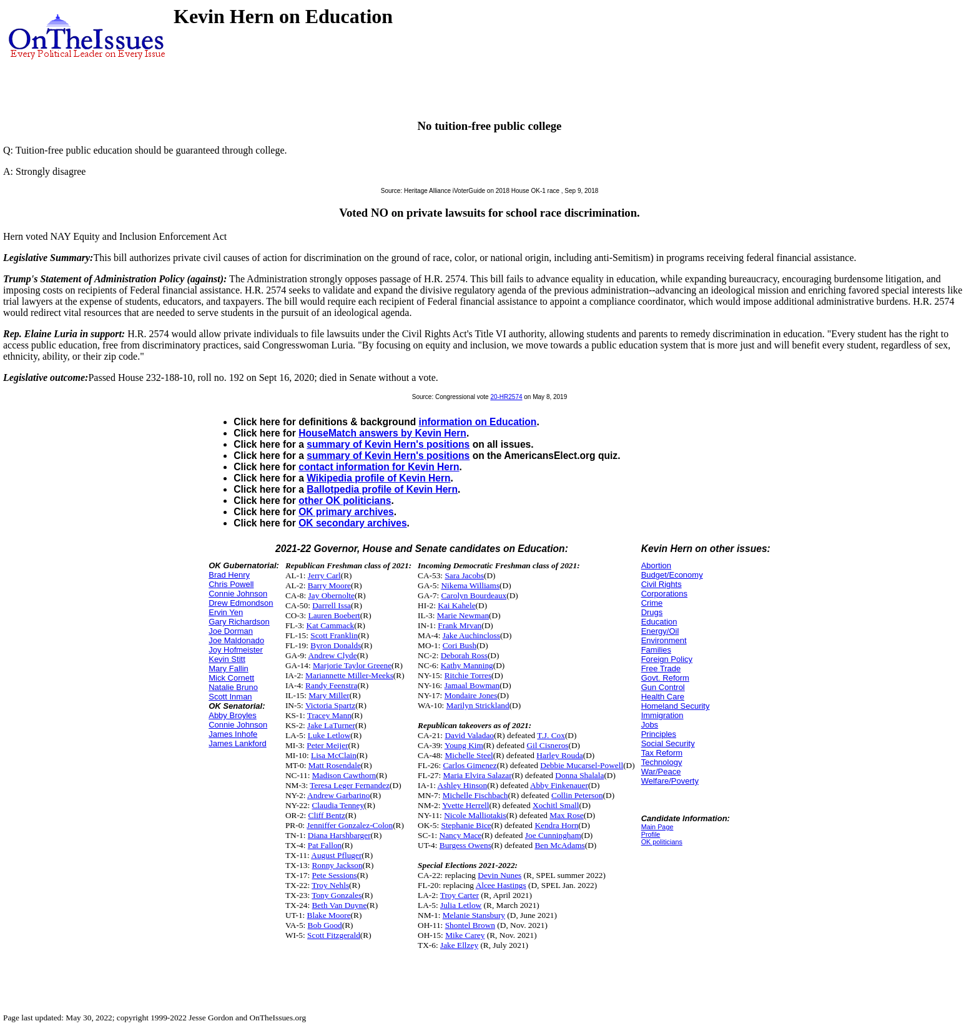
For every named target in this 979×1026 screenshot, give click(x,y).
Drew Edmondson (241, 603)
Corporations (664, 593)
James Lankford (238, 743)
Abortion (656, 565)
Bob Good (325, 925)
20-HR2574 (506, 396)
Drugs (652, 612)
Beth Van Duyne (339, 905)
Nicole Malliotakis (475, 815)
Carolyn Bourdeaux (473, 595)
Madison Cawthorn (344, 775)
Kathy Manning (467, 665)
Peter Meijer (327, 745)
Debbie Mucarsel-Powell (581, 765)
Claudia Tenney (338, 805)
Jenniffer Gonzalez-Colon (350, 825)
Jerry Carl (324, 575)
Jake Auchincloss (471, 635)
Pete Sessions (334, 875)
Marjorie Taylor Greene (352, 665)
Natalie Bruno (233, 687)
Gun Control (663, 687)
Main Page (657, 827)
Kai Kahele (456, 605)
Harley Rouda (559, 755)
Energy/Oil (660, 631)
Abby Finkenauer (559, 785)
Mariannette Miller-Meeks (349, 675)
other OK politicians (344, 500)
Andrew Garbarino (338, 795)
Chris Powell (231, 584)
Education (659, 621)
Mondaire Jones (471, 695)
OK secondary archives (352, 523)
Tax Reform (661, 752)
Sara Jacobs (464, 575)
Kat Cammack (331, 625)
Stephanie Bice (466, 825)
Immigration (662, 715)
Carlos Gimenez (469, 765)
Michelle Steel (469, 755)
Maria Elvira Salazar (477, 775)
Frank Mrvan (459, 625)
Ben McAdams (559, 845)
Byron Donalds (335, 645)
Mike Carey (465, 935)
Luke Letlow (329, 735)
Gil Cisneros (547, 745)
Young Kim (464, 745)
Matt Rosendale (334, 765)
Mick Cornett (231, 678)
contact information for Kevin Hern (378, 466)
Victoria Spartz (330, 705)
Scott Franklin (334, 635)
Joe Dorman (231, 631)
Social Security (668, 743)
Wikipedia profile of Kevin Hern (378, 478)
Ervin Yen (226, 612)
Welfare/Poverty (670, 781)
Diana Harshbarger (339, 835)
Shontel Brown (470, 925)
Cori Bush (459, 645)
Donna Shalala (579, 775)
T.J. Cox (551, 735)
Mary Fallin (228, 668)
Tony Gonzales (337, 895)
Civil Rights (661, 584)
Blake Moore (329, 915)
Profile (651, 834)
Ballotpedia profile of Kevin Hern (382, 489)
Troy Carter (459, 895)
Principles (658, 734)
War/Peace (661, 771)
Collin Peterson (577, 795)
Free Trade (661, 668)
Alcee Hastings (501, 885)
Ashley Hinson (463, 785)
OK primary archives (346, 511)
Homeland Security (675, 706)
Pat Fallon (325, 845)
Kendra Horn (556, 825)
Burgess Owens (465, 845)
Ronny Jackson (337, 865)
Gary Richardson (239, 621)
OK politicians (661, 842)
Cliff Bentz (326, 815)
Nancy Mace (461, 835)
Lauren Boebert (334, 615)
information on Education (478, 422)
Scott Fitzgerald (333, 935)
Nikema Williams (470, 585)
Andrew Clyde (332, 655)
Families (656, 649)
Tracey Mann (329, 715)
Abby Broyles (233, 715)
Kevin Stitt (227, 659)
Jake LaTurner (331, 725)
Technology (661, 762)
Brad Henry (229, 575)
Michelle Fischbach (475, 795)
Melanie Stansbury (474, 915)
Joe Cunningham (553, 835)
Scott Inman (230, 696)
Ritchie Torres (468, 675)
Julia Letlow (460, 905)
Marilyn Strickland (477, 705)
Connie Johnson (238, 593)
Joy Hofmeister (236, 649)
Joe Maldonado (236, 640)
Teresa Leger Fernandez (350, 785)
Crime (652, 603)
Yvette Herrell (465, 805)
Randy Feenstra (331, 685)
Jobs (649, 724)
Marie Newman (463, 615)
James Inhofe (233, 734)
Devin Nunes (499, 875)
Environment (664, 640)
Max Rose (566, 815)
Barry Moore (329, 585)
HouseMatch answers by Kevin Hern (382, 433)
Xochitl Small (556, 805)
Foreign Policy (666, 659)
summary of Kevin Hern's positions (388, 444)
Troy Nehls (330, 885)
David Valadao (469, 735)
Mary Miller (329, 695)
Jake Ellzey (459, 945)
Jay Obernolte (331, 595)
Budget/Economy (672, 575)
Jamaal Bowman (472, 685)
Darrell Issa (331, 605)
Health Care (662, 696)
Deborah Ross (464, 655)
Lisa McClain (334, 755)
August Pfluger (336, 855)
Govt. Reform (665, 678)
